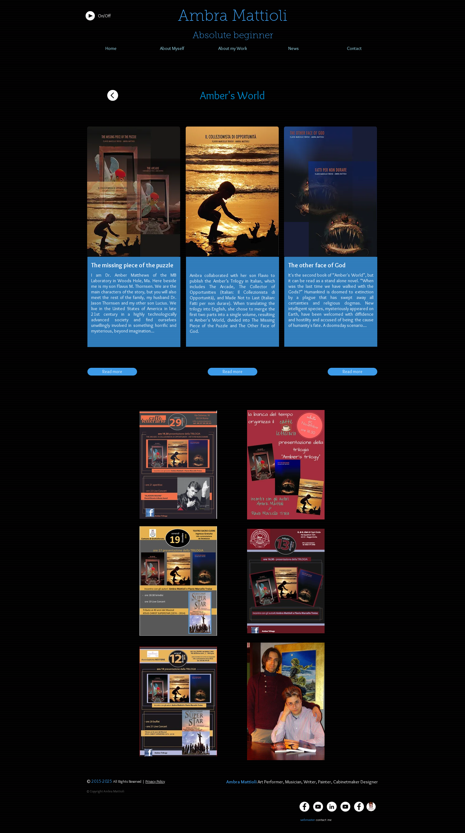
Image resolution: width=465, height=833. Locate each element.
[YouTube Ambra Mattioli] (318, 807)
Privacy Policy (155, 781)
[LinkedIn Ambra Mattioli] (332, 807)
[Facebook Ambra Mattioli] (304, 807)
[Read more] (112, 372)
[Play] (90, 15)
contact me (323, 819)
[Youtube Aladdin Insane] (345, 807)
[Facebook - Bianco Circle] (359, 807)
